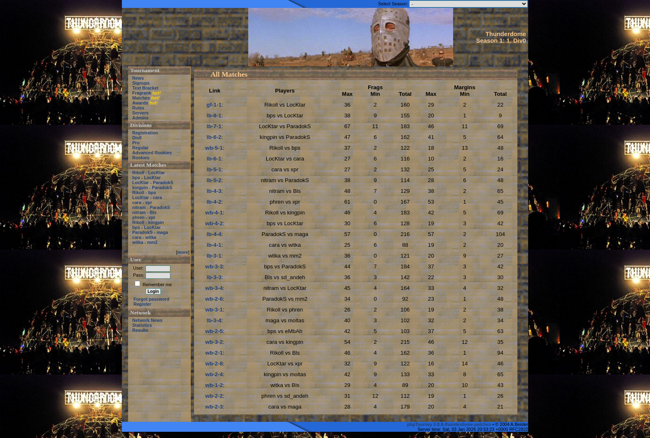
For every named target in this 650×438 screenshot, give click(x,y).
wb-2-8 (214, 363)
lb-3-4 (213, 320)
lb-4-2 (213, 202)
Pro (136, 142)
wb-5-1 (214, 148)
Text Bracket (145, 87)
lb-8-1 (213, 115)
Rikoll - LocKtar (148, 172)
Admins (140, 117)
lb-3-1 (213, 256)
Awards (140, 102)
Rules (138, 107)
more (182, 252)
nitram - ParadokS (151, 207)
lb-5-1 (213, 169)
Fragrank (141, 92)
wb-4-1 (214, 212)
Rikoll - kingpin (148, 222)
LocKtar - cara (147, 197)
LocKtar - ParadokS (152, 182)
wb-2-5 (214, 331)
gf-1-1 (213, 105)
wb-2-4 (214, 374)
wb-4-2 (214, 223)
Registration (145, 132)
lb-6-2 (213, 137)
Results (140, 330)
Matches (141, 97)
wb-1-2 (214, 385)
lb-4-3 (213, 191)
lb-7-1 (213, 126)
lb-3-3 (213, 277)
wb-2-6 (214, 299)
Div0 (137, 137)
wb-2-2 (214, 396)
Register (142, 304)
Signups (141, 82)
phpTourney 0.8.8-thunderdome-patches (449, 424)
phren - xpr (143, 217)
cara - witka (144, 237)
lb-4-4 (213, 234)
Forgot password (151, 299)
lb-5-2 (213, 180)
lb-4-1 (213, 245)
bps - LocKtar (146, 177)
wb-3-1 (214, 310)
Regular (140, 147)
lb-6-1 (213, 159)
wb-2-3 (214, 407)
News (138, 77)
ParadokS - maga (150, 232)
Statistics (142, 325)
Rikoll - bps (144, 192)
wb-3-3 (214, 266)
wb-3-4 (214, 288)
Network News (147, 320)
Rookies (140, 157)
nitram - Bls (144, 212)
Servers (140, 112)
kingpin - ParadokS (152, 187)
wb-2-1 (214, 353)
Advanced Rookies (152, 152)
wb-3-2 (214, 342)
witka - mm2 (145, 242)
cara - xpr (142, 202)
